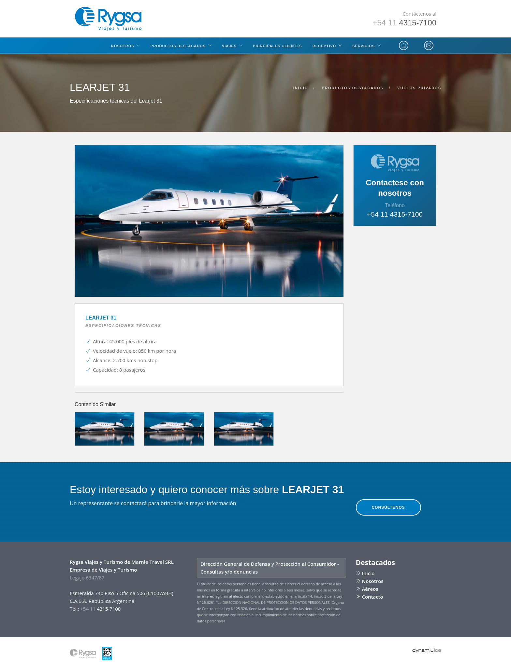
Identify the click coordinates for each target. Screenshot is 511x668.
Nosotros (122, 46)
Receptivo (324, 46)
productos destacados (353, 88)
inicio (300, 88)
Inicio (365, 573)
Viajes (229, 46)
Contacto (369, 596)
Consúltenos (388, 507)
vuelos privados (419, 88)
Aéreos (367, 589)
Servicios (363, 46)
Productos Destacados (178, 46)
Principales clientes (277, 46)
